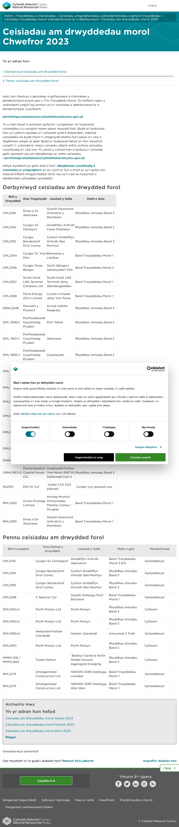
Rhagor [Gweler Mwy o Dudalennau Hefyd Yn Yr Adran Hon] (10, 737)
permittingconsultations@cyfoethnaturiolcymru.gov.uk (43, 116)
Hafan (8, 16)
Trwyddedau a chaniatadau (36, 16)
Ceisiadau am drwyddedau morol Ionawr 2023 (39, 718)
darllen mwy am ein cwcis (38, 413)
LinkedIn (136, 784)
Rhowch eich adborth (78, 760)
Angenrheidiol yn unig (89, 457)
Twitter (127, 784)
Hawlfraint (106, 800)
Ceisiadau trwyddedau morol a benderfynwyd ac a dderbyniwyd (51, 19)
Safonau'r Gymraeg (56, 800)
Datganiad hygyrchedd (19, 800)
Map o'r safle (84, 800)
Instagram (144, 784)
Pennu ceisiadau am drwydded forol (32, 80)
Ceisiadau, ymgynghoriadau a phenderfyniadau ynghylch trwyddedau (109, 16)
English (152, 5)
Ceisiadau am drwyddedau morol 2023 (129, 19)
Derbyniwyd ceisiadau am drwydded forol (36, 71)
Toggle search (164, 5)
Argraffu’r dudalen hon (159, 760)
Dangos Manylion (146, 447)
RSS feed (153, 784)
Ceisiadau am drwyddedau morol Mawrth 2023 (39, 724)
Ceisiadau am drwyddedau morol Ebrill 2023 (38, 731)
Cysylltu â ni (46, 780)
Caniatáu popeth (140, 457)
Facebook (118, 784)
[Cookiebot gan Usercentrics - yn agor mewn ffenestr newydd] (155, 369)
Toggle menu (174, 5)
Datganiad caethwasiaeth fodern (29, 807)
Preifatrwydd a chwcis (136, 800)
